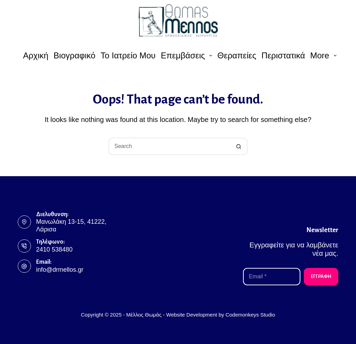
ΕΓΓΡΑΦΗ (321, 276)
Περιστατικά (283, 55)
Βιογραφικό (74, 55)
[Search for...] (169, 146)
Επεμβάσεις (187, 55)
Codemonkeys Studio (250, 315)
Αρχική (35, 55)
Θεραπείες (236, 55)
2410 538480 (54, 249)
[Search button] (239, 146)
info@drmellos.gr (59, 269)
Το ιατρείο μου (127, 55)
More (324, 55)
